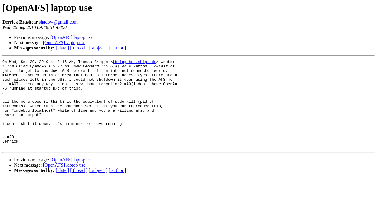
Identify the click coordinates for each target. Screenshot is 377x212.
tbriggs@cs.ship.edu (134, 62)
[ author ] (117, 47)
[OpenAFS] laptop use (71, 37)
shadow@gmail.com (58, 21)
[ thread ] (78, 47)
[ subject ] (98, 47)
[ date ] (62, 47)
